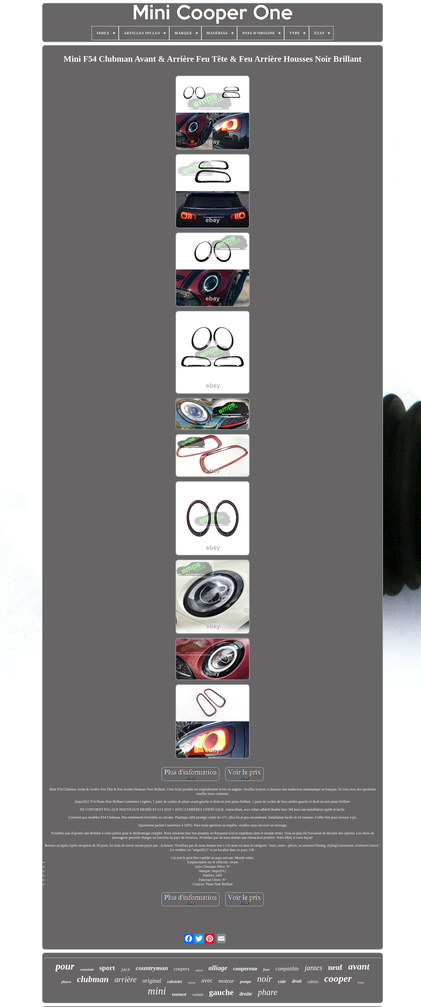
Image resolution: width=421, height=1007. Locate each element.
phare (267, 992)
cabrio (312, 981)
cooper (338, 978)
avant (359, 966)
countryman (152, 968)
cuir (282, 981)
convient (87, 969)
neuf (335, 967)
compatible (287, 969)
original (151, 980)
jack (125, 969)
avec (207, 980)
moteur (226, 981)
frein (361, 982)
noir (264, 979)
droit (296, 981)
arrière (126, 979)
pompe (245, 981)
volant (197, 994)
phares (66, 982)
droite (245, 994)
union (199, 970)
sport (107, 968)
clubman (92, 979)
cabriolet (174, 981)
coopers (181, 969)
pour (65, 966)
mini (157, 991)
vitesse (192, 982)
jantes (313, 968)
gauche (221, 992)
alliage (217, 968)
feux (266, 969)
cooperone (245, 968)
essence (179, 994)
